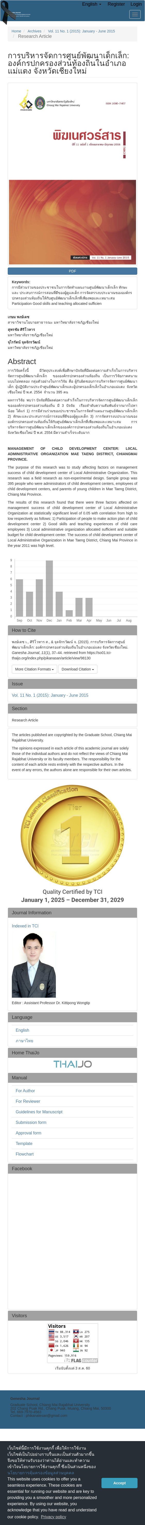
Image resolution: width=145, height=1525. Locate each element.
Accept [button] (119, 1483)
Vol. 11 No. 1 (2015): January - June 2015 (81, 31)
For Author (25, 1091)
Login (136, 4)
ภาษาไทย (24, 1041)
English (22, 1030)
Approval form (28, 1133)
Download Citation (78, 669)
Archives (34, 31)
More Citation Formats (34, 669)
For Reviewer (28, 1101)
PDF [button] (72, 271)
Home (16, 31)
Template (24, 1143)
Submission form (31, 1122)
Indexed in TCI (25, 926)
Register (116, 4)
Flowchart (24, 1154)
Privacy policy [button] (53, 1517)
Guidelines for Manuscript (39, 1112)
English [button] (91, 4)
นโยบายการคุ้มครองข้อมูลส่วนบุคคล (40, 1473)
